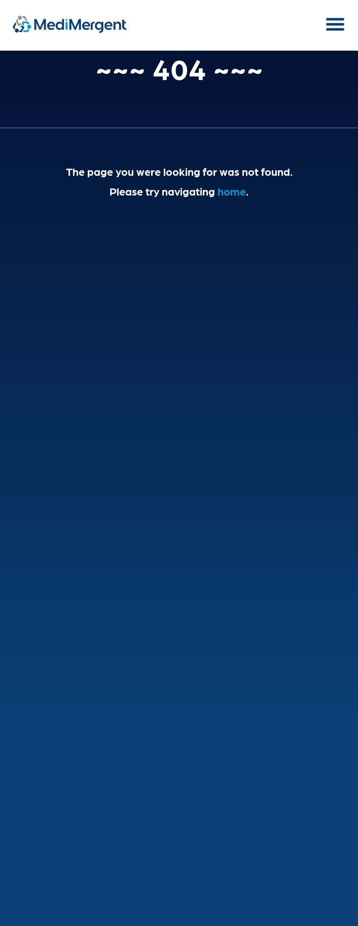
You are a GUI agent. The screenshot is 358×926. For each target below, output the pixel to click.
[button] (335, 29)
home (232, 191)
